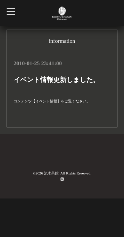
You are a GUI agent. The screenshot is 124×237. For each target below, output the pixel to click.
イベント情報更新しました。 (57, 79)
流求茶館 (51, 173)
